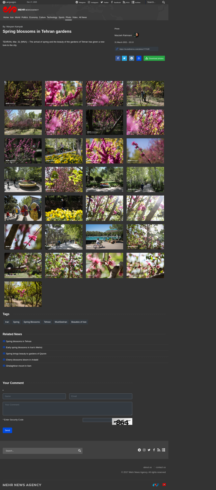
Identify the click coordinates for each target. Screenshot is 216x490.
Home (30, 17)
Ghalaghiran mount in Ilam (42, 366)
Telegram (104, 2)
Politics (48, 17)
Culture (66, 17)
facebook (139, 2)
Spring (40, 322)
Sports (85, 17)
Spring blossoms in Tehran (42, 341)
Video (98, 17)
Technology (76, 17)
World (41, 17)
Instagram (116, 2)
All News (107, 17)
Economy (57, 17)
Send (31, 430)
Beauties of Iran (102, 322)
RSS (149, 2)
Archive (159, 2)
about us (171, 467)
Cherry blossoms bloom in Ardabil (46, 359)
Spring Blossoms (55, 322)
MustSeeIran (85, 322)
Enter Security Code (36, 419)
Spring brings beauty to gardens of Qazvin (50, 353)
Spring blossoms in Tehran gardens (60, 31)
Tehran (71, 322)
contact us (185, 467)
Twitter (128, 2)
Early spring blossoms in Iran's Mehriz (48, 347)
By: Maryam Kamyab (36, 26)
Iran (35, 17)
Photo (92, 17)
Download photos (178, 58)
